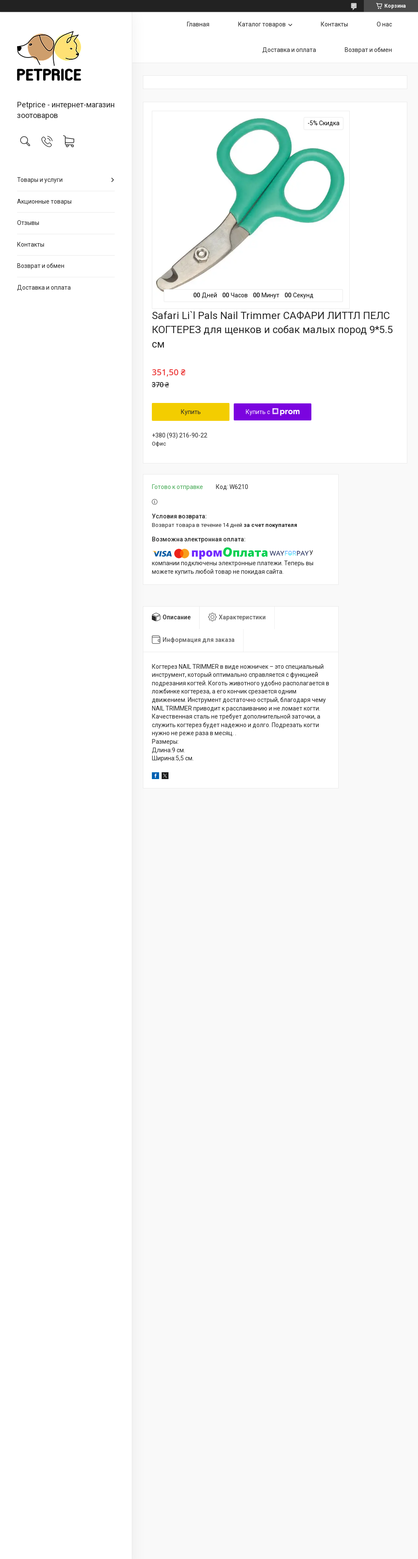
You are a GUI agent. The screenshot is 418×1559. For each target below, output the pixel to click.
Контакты (30, 244)
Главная (198, 24)
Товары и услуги (40, 179)
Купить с (273, 412)
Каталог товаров (262, 24)
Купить (191, 411)
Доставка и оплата (44, 287)
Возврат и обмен (40, 265)
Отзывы (28, 222)
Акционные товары (44, 201)
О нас (384, 24)
